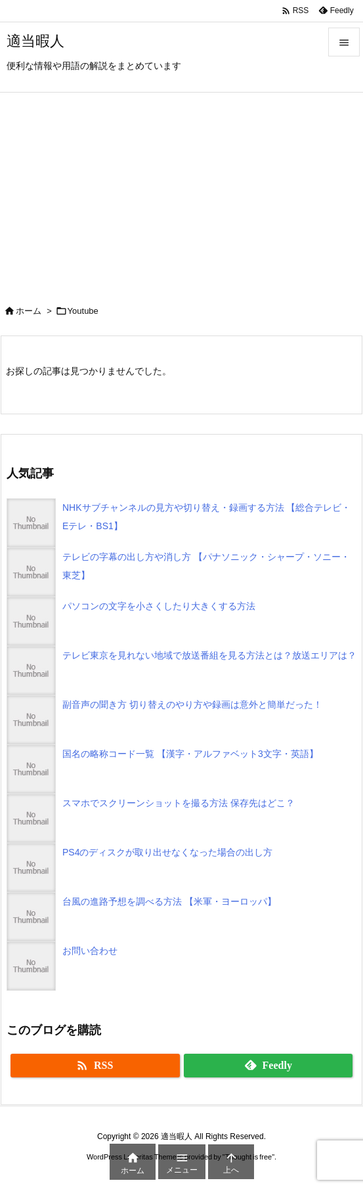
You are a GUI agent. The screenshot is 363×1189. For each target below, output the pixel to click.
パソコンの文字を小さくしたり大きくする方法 (158, 606)
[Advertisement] (181, 191)
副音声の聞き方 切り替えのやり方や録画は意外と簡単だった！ (192, 704)
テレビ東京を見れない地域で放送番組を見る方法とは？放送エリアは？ (209, 655)
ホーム (28, 311)
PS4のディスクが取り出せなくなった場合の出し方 (167, 852)
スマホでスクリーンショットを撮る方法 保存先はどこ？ (178, 803)
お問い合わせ (89, 950)
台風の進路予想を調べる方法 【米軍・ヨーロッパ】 (169, 901)
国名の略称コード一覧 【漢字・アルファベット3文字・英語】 (190, 753)
